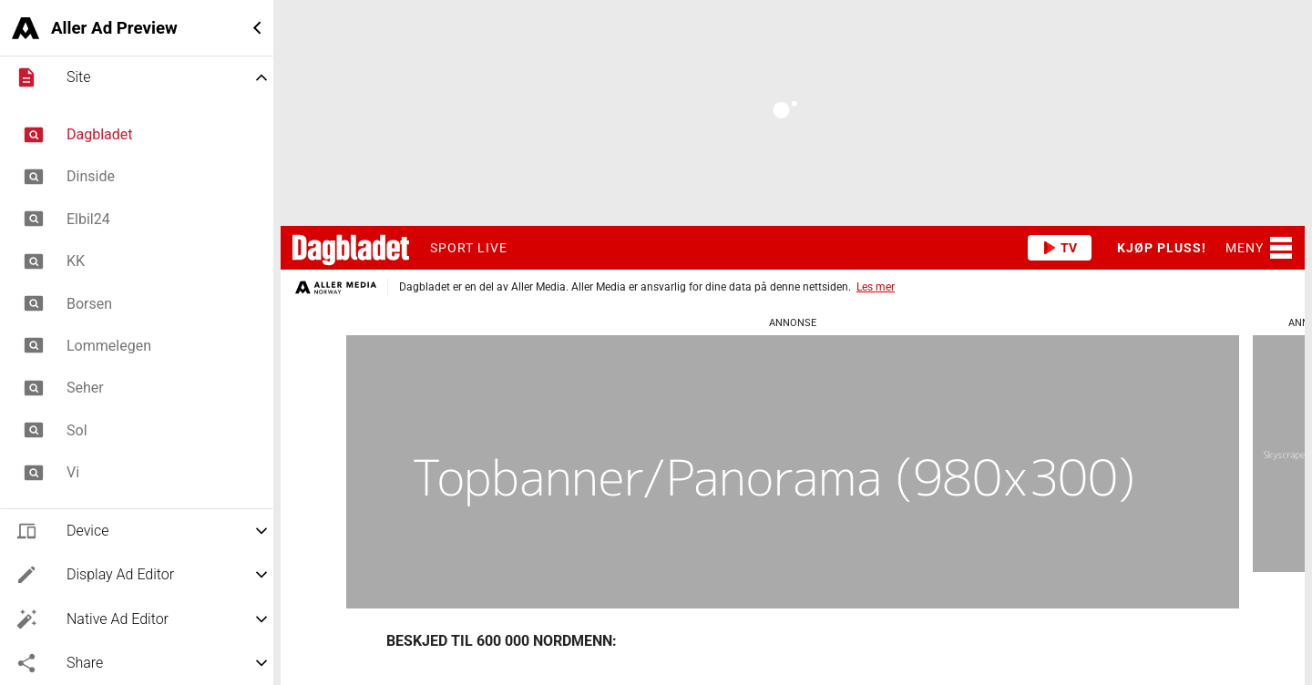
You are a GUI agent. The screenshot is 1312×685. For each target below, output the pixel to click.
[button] (136, 28)
